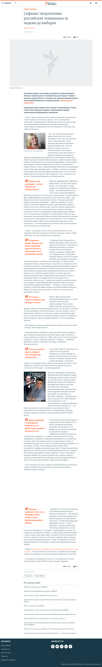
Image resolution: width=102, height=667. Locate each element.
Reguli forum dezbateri (8, 660)
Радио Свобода (30, 9)
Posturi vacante (6, 653)
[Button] (67, 37)
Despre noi (4, 656)
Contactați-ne (5, 649)
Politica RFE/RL (6, 645)
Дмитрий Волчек (29, 28)
